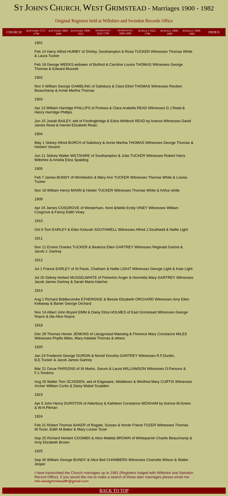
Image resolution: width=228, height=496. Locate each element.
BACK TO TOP (114, 490)
